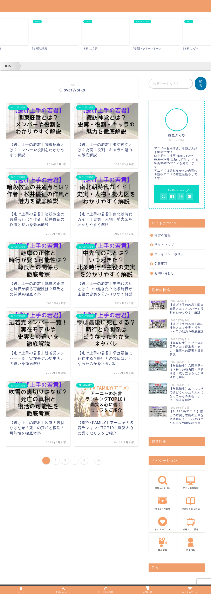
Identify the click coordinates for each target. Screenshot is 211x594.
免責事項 (161, 263)
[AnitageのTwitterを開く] (163, 196)
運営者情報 (162, 235)
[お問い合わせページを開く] (189, 196)
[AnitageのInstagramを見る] (180, 196)
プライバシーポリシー (170, 254)
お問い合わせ (164, 273)
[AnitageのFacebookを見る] (172, 196)
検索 (200, 83)
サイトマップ (164, 244)
